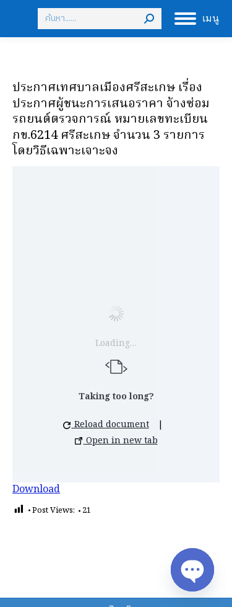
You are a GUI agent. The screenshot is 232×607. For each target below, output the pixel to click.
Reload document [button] (106, 425)
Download (36, 490)
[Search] (99, 18)
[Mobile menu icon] (197, 18)
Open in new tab (116, 441)
